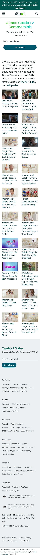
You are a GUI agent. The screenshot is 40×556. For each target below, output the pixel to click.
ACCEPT (12, 554)
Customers (18, 467)
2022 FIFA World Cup (10, 431)
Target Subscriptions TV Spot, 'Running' (29, 202)
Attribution (20, 407)
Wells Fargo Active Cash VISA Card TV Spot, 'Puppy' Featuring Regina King (30, 279)
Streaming (14, 387)
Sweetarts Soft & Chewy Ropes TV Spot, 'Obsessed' (9, 276)
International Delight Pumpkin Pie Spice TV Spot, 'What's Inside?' (30, 179)
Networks (24, 384)
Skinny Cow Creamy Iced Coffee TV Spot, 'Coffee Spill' (29, 105)
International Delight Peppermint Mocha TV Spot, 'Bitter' (9, 329)
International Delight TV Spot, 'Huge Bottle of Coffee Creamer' (29, 128)
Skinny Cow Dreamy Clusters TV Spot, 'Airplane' (10, 103)
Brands (15, 384)
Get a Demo (7, 474)
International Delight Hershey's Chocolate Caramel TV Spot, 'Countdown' (30, 228)
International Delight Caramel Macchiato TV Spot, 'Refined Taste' (9, 228)
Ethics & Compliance (10, 541)
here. (3, 521)
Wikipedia (12, 85)
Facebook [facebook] (6, 487)
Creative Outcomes (25, 447)
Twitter (24, 81)
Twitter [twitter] (15, 487)
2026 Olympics (27, 431)
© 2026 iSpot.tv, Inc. (9, 538)
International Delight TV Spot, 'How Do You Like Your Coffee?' (29, 304)
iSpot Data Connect (10, 391)
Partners (30, 470)
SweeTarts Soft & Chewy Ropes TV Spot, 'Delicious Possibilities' (10, 253)
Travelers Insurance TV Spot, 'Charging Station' (29, 152)
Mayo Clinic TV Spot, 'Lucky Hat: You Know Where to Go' (9, 128)
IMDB (32, 81)
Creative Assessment (21, 404)
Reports (5, 444)
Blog (25, 444)
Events (4, 451)
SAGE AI (24, 391)
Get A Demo (20, 47)
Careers (28, 467)
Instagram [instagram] (15, 490)
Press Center (7, 470)
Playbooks (14, 451)
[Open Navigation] (3, 13)
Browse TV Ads (8, 427)
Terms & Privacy (25, 538)
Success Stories (8, 447)
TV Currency (25, 451)
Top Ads (5, 424)
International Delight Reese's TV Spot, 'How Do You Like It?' (9, 179)
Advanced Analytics (10, 411)
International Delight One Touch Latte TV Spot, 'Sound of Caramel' (9, 154)
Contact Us (19, 470)
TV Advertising (8, 454)
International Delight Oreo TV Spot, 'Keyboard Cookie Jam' (9, 203)
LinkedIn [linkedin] (5, 490)
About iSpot (7, 467)
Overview (6, 384)
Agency (5, 387)
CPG (31, 387)
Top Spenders (17, 424)
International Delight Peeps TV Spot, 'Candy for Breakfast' (29, 253)
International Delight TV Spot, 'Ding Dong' (9, 303)
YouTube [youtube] (24, 487)
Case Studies (16, 444)
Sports (24, 387)
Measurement (8, 407)
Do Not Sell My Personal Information (15, 526)
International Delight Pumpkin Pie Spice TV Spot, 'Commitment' (30, 328)
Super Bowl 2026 (23, 427)
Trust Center (24, 541)
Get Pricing (18, 474)
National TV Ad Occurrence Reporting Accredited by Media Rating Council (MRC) (21, 507)
